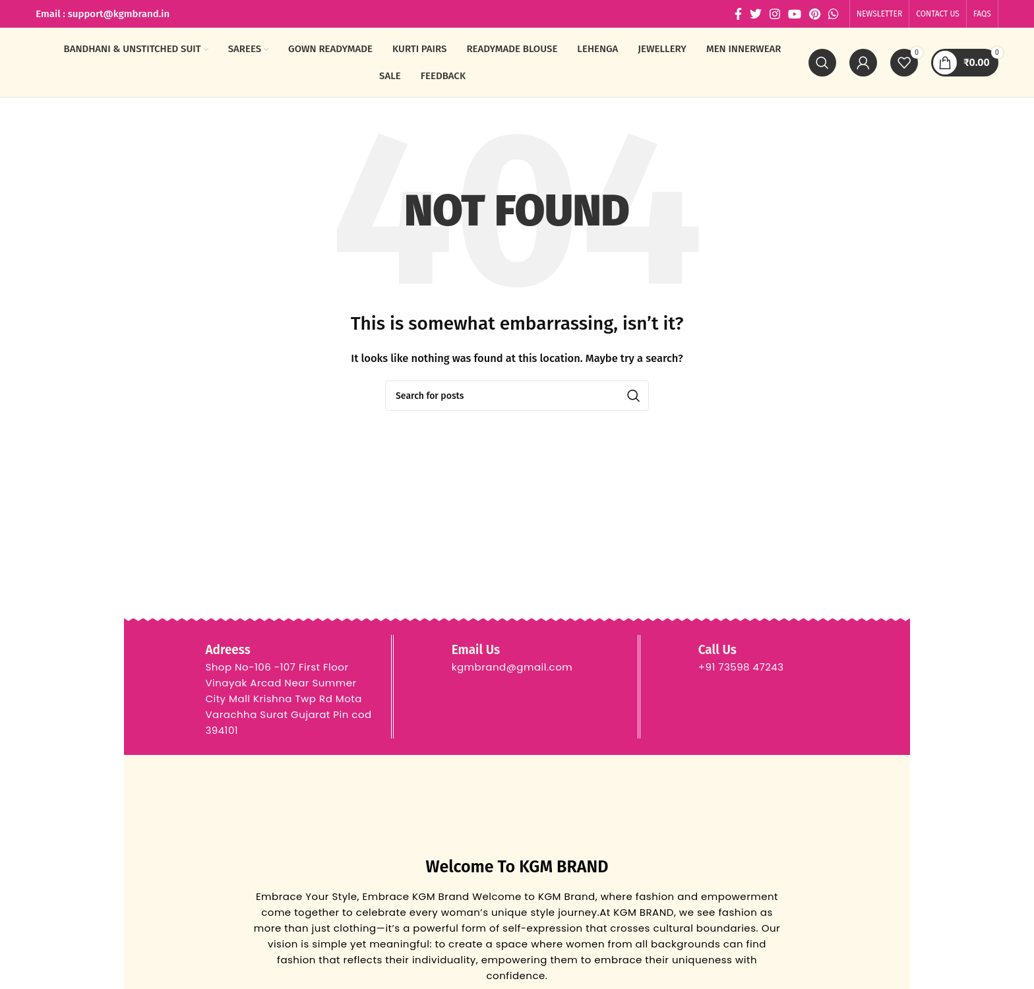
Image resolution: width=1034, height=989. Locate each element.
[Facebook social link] (738, 14)
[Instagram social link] (775, 14)
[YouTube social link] (794, 14)
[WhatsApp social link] (833, 14)
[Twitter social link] (756, 14)
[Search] (822, 62)
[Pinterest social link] (814, 14)
